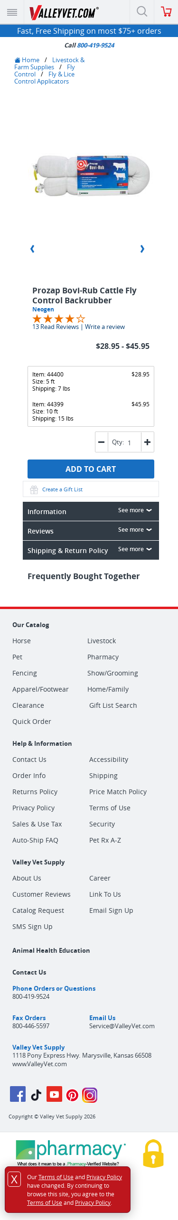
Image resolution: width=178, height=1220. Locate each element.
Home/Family (108, 689)
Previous (32, 248)
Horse (21, 641)
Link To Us (105, 894)
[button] (147, 441)
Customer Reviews (41, 894)
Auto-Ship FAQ (35, 840)
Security (102, 823)
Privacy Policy (33, 807)
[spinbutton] (132, 443)
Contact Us (29, 759)
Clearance (28, 705)
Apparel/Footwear (40, 689)
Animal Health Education (51, 950)
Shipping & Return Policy (91, 550)
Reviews (91, 530)
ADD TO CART (91, 469)
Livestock (101, 641)
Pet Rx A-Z (105, 840)
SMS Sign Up (32, 926)
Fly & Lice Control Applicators (44, 77)
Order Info (29, 775)
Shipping (103, 775)
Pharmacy (103, 657)
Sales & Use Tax (37, 823)
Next (142, 248)
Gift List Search (113, 705)
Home (26, 60)
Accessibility (108, 759)
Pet (17, 657)
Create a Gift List (55, 489)
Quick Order (31, 721)
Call (89, 45)
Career (100, 877)
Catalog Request (38, 910)
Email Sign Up (111, 910)
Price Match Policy (118, 791)
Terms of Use (110, 807)
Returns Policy (34, 791)
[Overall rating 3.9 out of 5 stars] (58, 317)
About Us (26, 877)
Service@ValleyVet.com (122, 1026)
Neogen (43, 309)
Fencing (24, 673)
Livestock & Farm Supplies (49, 63)
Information (91, 511)
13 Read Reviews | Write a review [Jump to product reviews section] (78, 326)
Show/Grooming (112, 673)
